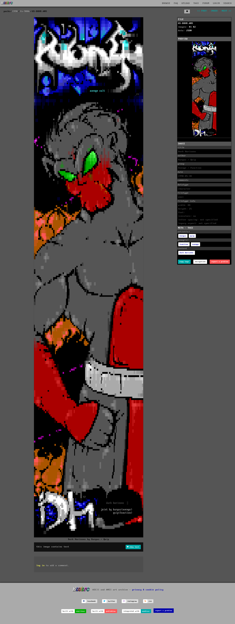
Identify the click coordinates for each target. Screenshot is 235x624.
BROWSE (166, 3)
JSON (189, 30)
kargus (183, 236)
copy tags (184, 262)
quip (192, 236)
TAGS (196, 3)
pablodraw (111, 611)
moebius (146, 611)
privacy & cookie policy (148, 589)
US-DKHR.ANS (185, 23)
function (184, 244)
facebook (91, 601)
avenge (195, 244)
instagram (132, 601)
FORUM (206, 3)
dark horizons (186, 253)
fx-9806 (25, 11)
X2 (194, 27)
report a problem (219, 262)
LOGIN (216, 3)
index (214, 11)
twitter (111, 601)
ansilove (80, 611)
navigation (200, 262)
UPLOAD (186, 3)
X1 (190, 27)
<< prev (202, 11)
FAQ (176, 3)
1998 (15, 11)
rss (150, 601)
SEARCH (227, 3)
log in (40, 565)
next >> (226, 11)
